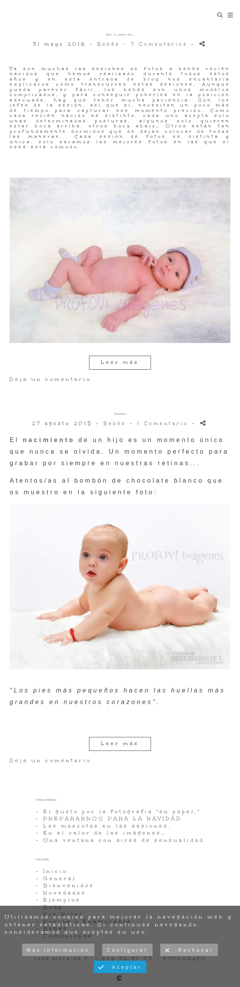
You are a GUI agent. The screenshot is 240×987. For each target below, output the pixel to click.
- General (56, 878)
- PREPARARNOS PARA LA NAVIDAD (109, 818)
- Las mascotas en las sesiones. (103, 825)
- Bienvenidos (65, 885)
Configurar (127, 950)
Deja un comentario (50, 379)
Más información (58, 950)
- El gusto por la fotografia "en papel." (118, 811)
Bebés (108, 44)
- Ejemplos (58, 899)
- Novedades (61, 892)
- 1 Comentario (161, 423)
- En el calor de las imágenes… (101, 832)
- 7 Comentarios (157, 44)
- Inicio (52, 871)
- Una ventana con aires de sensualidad (120, 840)
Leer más (120, 362)
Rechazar (189, 951)
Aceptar (119, 968)
